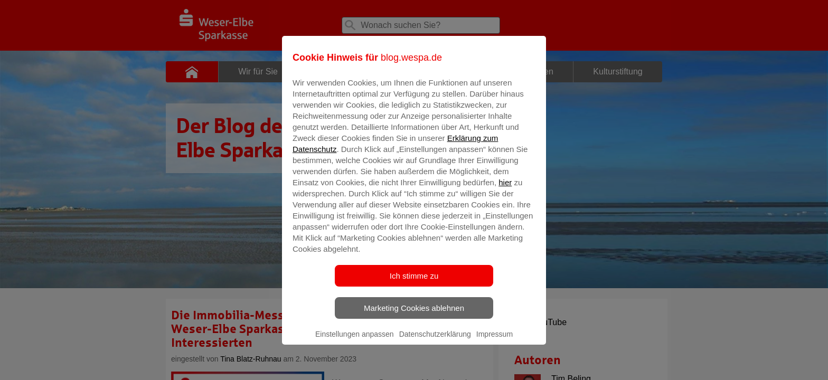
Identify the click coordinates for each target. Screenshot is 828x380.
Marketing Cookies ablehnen (414, 315)
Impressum (494, 341)
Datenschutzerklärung (435, 341)
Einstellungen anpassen (354, 341)
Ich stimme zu (414, 283)
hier (505, 189)
